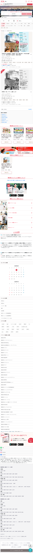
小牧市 (8, 329)
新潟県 (2, 480)
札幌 (4, 470)
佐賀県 (4, 496)
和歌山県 (28, 486)
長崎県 (7, 496)
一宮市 (13, 326)
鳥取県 (2, 489)
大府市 (23, 329)
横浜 (22, 477)
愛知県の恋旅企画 (4, 374)
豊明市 (28, 329)
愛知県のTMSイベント (5, 355)
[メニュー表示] (31, 1)
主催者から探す (23, 536)
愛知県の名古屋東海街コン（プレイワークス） (9, 345)
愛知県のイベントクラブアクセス (6, 389)
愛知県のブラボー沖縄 (5, 426)
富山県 (4, 480)
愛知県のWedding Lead (5, 394)
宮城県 (7, 473)
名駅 (15, 23)
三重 (7, 27)
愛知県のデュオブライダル (5, 392)
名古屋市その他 (18, 180)
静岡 (4, 27)
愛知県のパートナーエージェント (6, 340)
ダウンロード (30, 4)
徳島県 (2, 528)
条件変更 (30, 17)
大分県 (13, 496)
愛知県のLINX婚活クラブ (5, 424)
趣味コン (10, 536)
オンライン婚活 (20, 23)
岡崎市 (3, 326)
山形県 (13, 473)
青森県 (2, 473)
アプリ (12, 538)
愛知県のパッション (4, 397)
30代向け (14, 62)
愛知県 (29, 62)
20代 (3, 25)
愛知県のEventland (4, 404)
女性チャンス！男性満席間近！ (6, 313)
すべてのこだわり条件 (9, 25)
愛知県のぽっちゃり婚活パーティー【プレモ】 (9, 402)
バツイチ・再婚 (20, 25)
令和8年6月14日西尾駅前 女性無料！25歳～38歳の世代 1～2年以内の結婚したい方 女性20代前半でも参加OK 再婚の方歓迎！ (15, 54)
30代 (15, 25)
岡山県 (7, 489)
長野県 (16, 480)
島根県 (4, 489)
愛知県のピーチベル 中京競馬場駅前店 (7, 387)
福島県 (16, 473)
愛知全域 (8, 23)
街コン (7, 536)
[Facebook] (16, 455)
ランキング (18, 536)
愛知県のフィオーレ (4, 352)
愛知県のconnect (4, 367)
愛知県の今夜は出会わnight (5, 409)
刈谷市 (25, 23)
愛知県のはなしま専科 (5, 419)
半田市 (18, 326)
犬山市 (3, 329)
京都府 (4, 486)
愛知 (5, 1)
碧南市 (17, 331)
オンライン (14, 536)
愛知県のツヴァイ (4, 347)
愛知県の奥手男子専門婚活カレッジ (7, 382)
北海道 (2, 470)
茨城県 (2, 477)
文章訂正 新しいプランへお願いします (9, 91)
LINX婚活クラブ (6, 62)
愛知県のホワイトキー (5, 350)
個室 (24, 25)
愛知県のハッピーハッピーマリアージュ (8, 377)
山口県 (13, 489)
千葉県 (13, 477)
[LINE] (16, 447)
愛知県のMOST (3, 384)
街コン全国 (2, 502)
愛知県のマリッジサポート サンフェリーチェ (8, 414)
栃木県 (4, 477)
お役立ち (8, 538)
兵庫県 (19, 486)
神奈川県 (19, 477)
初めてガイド (3, 536)
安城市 (13, 329)
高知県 (10, 528)
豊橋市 (29, 23)
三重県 (14, 483)
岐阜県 (2, 483)
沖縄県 (23, 496)
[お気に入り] (31, 54)
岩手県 (4, 473)
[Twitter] (16, 450)
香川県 (4, 528)
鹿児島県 (19, 496)
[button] (26, 1)
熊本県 (10, 496)
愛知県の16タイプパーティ (5, 372)
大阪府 (7, 486)
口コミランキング (4, 538)
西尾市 (3, 23)
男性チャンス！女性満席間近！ (6, 315)
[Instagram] (16, 452)
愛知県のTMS (3, 337)
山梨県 (13, 480)
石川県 (7, 480)
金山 (2, 331)
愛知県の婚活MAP (4, 357)
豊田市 (8, 326)
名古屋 (12, 23)
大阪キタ (10, 486)
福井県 (10, 480)
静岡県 (4, 483)
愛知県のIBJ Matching (5, 342)
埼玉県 (10, 477)
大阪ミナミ (15, 486)
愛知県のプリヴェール (5, 362)
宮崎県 (16, 496)
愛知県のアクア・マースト (5, 399)
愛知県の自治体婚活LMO (5, 429)
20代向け (10, 62)
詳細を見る (6, 172)
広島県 (10, 489)
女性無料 (28, 25)
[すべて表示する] (31, 58)
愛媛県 (7, 528)
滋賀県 (2, 486)
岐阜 (2, 27)
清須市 (18, 329)
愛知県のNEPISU (4, 379)
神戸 (22, 486)
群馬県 (7, 477)
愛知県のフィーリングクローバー (6, 421)
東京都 (16, 477)
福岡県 (2, 496)
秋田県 (10, 473)
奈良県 (25, 486)
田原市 (12, 331)
